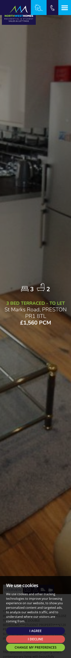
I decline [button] (35, 639)
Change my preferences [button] (36, 647)
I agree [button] (35, 631)
